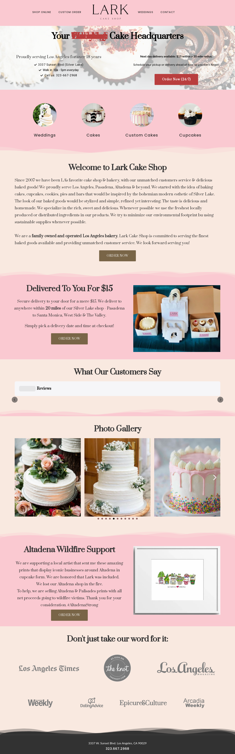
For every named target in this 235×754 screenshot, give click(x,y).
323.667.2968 (117, 730)
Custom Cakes (141, 135)
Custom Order (69, 12)
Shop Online (41, 12)
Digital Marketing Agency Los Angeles (118, 746)
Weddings (145, 12)
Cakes (93, 135)
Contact (167, 12)
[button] (98, 500)
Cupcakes (190, 135)
